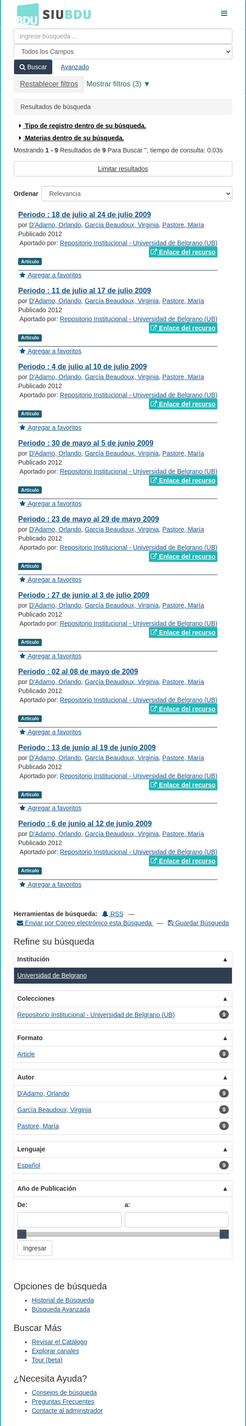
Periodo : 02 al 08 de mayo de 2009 (78, 671)
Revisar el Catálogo (59, 1341)
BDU (25, 14)
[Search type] (123, 51)
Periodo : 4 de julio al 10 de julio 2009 (82, 367)
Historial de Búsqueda (63, 1300)
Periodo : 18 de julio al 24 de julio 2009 (84, 215)
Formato (30, 1037)
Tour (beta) (47, 1360)
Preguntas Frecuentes (63, 1401)
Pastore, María (183, 224)
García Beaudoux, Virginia (122, 224)
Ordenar (26, 193)
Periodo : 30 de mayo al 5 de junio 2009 (85, 443)
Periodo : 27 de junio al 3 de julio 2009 (83, 595)
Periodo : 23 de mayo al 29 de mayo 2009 (88, 519)
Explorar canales (55, 1351)
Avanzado (75, 67)
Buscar (33, 67)
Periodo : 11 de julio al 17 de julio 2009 (84, 291)
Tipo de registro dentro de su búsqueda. (81, 125)
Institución (33, 959)
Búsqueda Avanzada (61, 1309)
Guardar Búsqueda (198, 923)
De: (22, 1204)
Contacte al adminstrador (67, 1410)
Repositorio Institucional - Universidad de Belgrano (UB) (138, 243)
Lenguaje (31, 1149)
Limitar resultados (123, 168)
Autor (25, 1077)
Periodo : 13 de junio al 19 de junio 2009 (87, 747)
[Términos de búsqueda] (123, 36)
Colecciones (35, 998)
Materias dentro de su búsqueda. (70, 138)
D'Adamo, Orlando (55, 224)
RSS (112, 913)
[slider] (21, 1234)
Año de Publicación (46, 1188)
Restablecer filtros (49, 84)
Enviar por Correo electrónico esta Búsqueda (85, 923)
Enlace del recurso (183, 252)
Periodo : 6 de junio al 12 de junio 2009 (85, 823)
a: (127, 1204)
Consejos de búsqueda (64, 1392)
